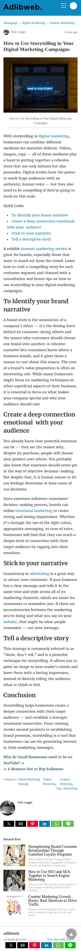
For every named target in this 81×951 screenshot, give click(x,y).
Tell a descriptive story (31, 239)
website (10, 622)
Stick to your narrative (31, 233)
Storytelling (70, 788)
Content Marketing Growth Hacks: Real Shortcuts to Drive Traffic (52, 900)
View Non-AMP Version (60, 939)
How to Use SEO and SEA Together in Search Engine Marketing (49, 876)
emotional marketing (33, 510)
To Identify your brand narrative (40, 215)
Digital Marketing (33, 23)
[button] (8, 824)
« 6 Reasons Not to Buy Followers (33, 769)
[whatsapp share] (57, 825)
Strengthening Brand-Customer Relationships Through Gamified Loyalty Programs (52, 850)
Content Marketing (62, 23)
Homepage (10, 23)
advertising (39, 573)
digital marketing (54, 136)
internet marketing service (44, 249)
